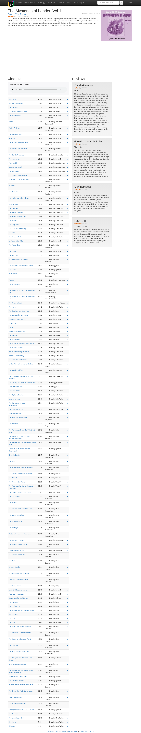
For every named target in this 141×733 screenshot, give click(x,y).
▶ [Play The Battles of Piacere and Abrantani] (67, 343)
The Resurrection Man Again (18, 315)
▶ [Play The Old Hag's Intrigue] (67, 155)
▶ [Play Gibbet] (67, 122)
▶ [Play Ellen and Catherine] (67, 387)
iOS (68, 3)
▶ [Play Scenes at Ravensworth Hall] (67, 579)
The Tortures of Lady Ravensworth (20, 474)
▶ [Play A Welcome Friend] (67, 586)
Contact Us (50, 731)
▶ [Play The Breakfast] (67, 424)
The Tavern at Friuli (15, 303)
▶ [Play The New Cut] (67, 335)
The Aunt (12, 622)
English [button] (130, 3)
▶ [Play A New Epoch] (67, 614)
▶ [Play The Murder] (67, 502)
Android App (83, 731)
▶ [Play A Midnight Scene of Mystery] (67, 590)
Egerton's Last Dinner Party (18, 677)
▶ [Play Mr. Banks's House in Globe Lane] (67, 534)
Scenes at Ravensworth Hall (18, 579)
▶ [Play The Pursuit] (67, 251)
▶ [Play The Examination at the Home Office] (67, 467)
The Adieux (12, 270)
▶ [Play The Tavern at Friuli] (67, 303)
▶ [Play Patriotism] (67, 185)
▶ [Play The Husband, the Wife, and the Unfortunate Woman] (67, 436)
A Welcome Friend (15, 586)
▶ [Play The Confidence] (67, 107)
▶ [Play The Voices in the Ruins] (67, 482)
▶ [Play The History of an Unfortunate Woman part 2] (67, 297)
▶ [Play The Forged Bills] (67, 339)
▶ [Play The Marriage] (67, 528)
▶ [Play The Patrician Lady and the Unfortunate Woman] (67, 430)
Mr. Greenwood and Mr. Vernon (19, 573)
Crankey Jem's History (16, 356)
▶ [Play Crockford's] (67, 618)
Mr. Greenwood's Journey (17, 319)
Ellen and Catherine (15, 387)
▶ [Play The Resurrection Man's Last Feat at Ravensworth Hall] (67, 670)
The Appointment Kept (16, 718)
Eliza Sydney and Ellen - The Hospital (21, 710)
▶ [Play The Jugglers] (67, 602)
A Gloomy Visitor (14, 391)
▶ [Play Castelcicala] (67, 274)
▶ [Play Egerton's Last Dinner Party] (67, 677)
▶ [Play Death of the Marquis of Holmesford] (67, 685)
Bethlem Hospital (14, 567)
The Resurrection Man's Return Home (21, 610)
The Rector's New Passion (18, 149)
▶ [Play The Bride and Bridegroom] (67, 417)
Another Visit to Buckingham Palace (21, 364)
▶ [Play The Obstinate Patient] (67, 681)
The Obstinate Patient (16, 681)
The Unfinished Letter (16, 134)
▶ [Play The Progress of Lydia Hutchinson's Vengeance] (67, 486)
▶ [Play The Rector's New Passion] (67, 149)
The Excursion (13, 645)
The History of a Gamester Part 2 (20, 639)
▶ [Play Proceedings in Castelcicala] (67, 175)
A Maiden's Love (14, 399)
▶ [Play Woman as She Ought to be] (67, 598)
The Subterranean (15, 115)
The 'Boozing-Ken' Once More (19, 311)
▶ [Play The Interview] (67, 208)
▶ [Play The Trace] (67, 233)
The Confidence (14, 107)
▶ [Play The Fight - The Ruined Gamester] (67, 626)
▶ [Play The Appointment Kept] (67, 718)
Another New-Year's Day (17, 331)
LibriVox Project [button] (79, 3)
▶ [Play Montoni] (67, 280)
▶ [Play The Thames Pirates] (67, 237)
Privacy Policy (73, 731)
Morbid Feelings (14, 128)
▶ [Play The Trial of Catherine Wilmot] (67, 198)
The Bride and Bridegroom (18, 417)
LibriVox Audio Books (25, 3)
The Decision (13, 192)
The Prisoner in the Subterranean (20, 492)
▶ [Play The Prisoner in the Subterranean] (67, 492)
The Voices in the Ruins (17, 482)
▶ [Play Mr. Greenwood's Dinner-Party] (67, 259)
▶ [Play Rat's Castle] (67, 99)
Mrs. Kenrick (13, 163)
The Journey (13, 307)
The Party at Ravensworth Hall (19, 651)
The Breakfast (13, 424)
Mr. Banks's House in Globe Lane (20, 534)
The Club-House (14, 284)
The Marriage (13, 528)
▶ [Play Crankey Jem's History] (67, 356)
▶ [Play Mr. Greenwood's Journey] (67, 319)
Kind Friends (13, 323)
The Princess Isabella (16, 409)
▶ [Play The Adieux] (67, 270)
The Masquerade (14, 159)
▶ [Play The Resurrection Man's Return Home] (67, 610)
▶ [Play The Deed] (67, 461)
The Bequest (13, 221)
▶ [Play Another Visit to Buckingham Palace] (67, 364)
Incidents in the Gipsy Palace (19, 111)
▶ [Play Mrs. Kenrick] (67, 163)
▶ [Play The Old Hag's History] (67, 540)
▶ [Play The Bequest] (67, 221)
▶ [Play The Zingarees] (67, 225)
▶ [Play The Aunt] (67, 622)
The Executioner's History (17, 229)
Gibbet (11, 122)
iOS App (91, 731)
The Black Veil (13, 255)
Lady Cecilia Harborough (17, 216)
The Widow (12, 561)
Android (61, 3)
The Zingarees (14, 225)
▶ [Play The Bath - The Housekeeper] (67, 142)
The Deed (12, 461)
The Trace (12, 233)
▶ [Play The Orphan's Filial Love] (67, 395)
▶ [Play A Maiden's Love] (67, 399)
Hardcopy (41, 3)
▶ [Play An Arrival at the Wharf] (67, 241)
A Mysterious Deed (15, 167)
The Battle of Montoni (16, 348)
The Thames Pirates (15, 237)
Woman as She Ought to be (18, 598)
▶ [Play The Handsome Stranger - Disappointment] (67, 403)
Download (51, 3)
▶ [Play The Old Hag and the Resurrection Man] (67, 383)
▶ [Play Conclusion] (67, 722)
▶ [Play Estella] (67, 327)
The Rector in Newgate (16, 212)
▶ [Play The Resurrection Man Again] (67, 315)
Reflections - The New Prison (19, 179)
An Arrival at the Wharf (16, 241)
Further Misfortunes (15, 697)
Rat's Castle (13, 99)
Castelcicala (13, 274)
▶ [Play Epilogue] (67, 726)
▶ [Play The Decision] (67, 192)
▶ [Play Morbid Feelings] (67, 128)
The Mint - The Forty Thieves (18, 360)
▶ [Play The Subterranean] (67, 115)
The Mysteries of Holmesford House (21, 266)
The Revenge (13, 714)
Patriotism (12, 185)
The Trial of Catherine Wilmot (19, 198)
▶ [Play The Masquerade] (67, 159)
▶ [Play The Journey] (67, 307)
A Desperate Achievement (17, 554)
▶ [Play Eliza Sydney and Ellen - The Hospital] (67, 710)
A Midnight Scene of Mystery (18, 590)
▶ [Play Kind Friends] (67, 323)
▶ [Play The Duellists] (67, 478)
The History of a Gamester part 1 (20, 633)
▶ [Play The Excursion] (67, 645)
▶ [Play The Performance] (67, 606)
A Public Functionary (16, 103)
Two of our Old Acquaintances (19, 352)
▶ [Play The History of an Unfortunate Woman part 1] (67, 290)
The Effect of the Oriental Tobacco (20, 509)
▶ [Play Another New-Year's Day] (67, 331)
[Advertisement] (70, 58)
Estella (11, 327)
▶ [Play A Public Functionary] (67, 103)
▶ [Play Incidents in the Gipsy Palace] (67, 111)
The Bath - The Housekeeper (18, 142)
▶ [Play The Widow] (67, 561)
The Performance (14, 606)
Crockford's (12, 618)
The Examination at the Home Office (21, 467)
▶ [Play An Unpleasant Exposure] (67, 664)
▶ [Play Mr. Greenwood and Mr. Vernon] (67, 573)
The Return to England (16, 515)
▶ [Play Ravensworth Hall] (67, 413)
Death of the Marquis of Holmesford (21, 685)
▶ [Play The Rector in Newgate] (67, 212)
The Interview (13, 208)
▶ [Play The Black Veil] (67, 255)
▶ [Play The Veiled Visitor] (67, 496)
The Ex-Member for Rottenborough (20, 691)
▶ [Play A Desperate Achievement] (67, 554)
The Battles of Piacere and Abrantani (21, 343)
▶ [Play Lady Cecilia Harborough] (67, 216)
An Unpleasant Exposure (17, 664)
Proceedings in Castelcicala (18, 175)
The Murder (13, 502)
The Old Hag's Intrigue (16, 155)
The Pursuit (13, 251)
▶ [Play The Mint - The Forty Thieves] (67, 360)
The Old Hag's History (16, 540)
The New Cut (13, 335)
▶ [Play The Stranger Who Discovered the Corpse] (67, 658)
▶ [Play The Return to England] (67, 515)
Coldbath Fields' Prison (16, 550)
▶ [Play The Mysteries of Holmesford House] (67, 266)
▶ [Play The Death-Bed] (67, 171)
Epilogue (12, 726)
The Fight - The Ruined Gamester (20, 626)
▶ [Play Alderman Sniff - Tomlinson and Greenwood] (67, 449)
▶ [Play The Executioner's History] (67, 229)
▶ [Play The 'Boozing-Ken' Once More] (67, 311)
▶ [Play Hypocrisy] (67, 138)
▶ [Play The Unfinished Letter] (67, 134)
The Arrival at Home (15, 521)
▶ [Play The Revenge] (67, 714)
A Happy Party (14, 204)
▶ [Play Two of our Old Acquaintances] (67, 352)
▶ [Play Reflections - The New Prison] (67, 179)
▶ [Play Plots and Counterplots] (67, 594)
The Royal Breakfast (16, 370)
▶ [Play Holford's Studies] (67, 455)
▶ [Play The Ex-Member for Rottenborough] (67, 691)
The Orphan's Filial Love (17, 395)
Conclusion (12, 722)
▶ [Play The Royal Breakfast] (67, 370)
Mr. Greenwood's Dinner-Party (19, 259)
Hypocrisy (12, 138)
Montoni (11, 280)
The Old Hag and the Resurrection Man (22, 383)
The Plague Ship (14, 245)
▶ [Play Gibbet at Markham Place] (67, 703)
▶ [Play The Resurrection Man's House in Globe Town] (67, 442)
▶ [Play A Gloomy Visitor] (67, 391)
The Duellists (13, 478)
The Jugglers (13, 602)
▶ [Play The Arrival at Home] (67, 521)
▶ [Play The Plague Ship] (67, 245)
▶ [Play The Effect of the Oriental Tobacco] (67, 509)
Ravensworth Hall (15, 413)
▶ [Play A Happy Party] (67, 204)
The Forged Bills (14, 339)
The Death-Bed (14, 171)
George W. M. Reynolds (18, 14)
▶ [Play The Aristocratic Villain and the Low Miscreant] (67, 376)
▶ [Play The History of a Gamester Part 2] (67, 639)
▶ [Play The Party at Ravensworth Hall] (67, 651)
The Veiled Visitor (15, 496)
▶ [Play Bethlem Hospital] (67, 567)
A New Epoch (13, 614)
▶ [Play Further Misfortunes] (67, 697)
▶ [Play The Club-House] (67, 284)
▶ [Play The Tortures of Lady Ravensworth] (67, 474)
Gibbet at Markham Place (17, 703)
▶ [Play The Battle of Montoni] (67, 348)
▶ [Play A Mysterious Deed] (67, 167)
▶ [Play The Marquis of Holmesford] (67, 544)
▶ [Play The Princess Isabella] (67, 409)
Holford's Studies (14, 455)
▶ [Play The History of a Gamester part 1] (67, 633)
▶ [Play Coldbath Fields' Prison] (67, 550)
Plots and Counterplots (16, 594)
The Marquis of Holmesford (18, 544)
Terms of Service (61, 731)
